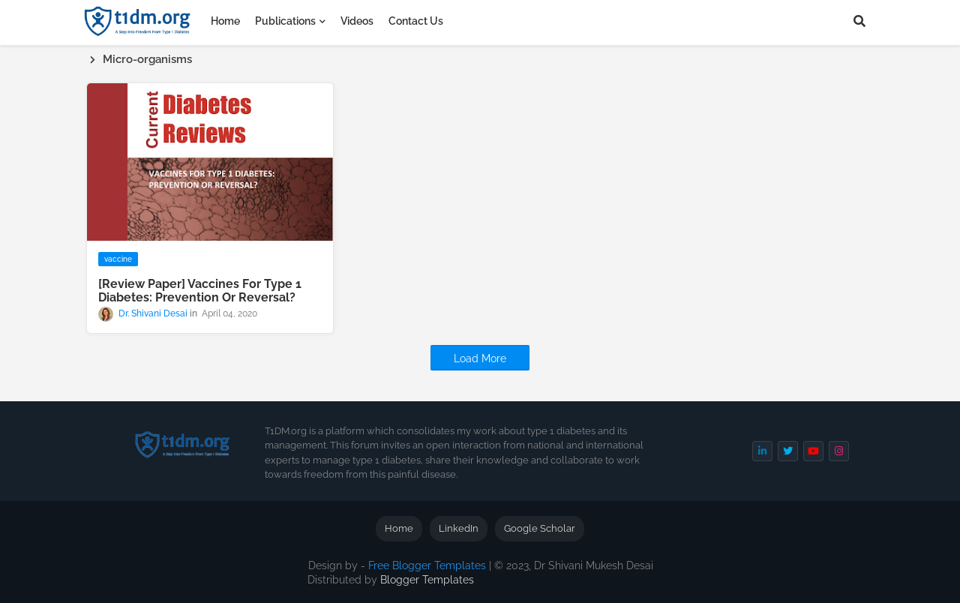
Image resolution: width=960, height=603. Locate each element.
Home (225, 21)
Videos (357, 21)
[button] (859, 21)
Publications (285, 21)
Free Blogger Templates (427, 566)
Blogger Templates (427, 580)
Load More (480, 358)
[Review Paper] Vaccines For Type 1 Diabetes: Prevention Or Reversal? (200, 291)
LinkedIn (458, 528)
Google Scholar (539, 528)
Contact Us (415, 21)
